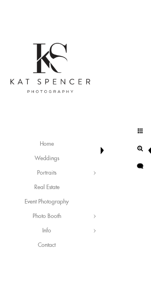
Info (46, 231)
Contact (47, 245)
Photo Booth (47, 216)
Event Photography (47, 202)
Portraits (46, 173)
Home (47, 144)
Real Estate (47, 187)
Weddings (47, 158)
